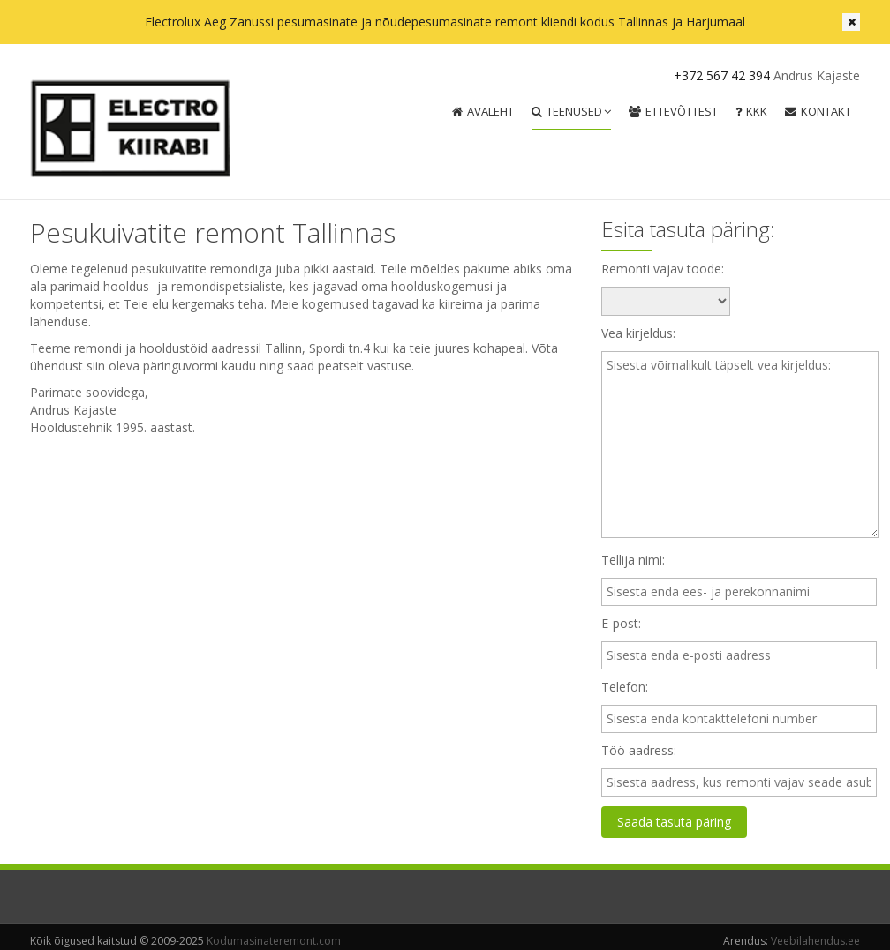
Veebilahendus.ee (815, 940)
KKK (751, 111)
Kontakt (818, 111)
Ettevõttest (673, 111)
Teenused (571, 111)
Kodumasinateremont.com (274, 940)
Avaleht (483, 111)
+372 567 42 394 (722, 75)
